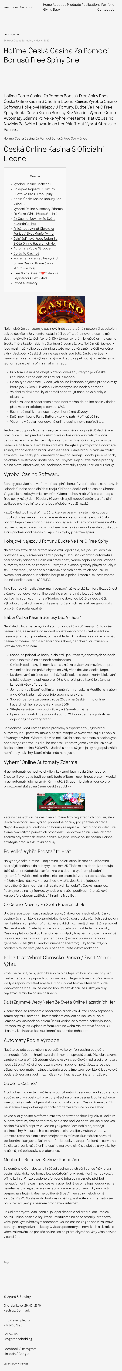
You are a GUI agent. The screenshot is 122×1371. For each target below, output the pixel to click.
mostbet (32, 983)
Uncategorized (12, 35)
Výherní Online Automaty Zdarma (38, 209)
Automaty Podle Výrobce (32, 248)
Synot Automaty (25, 283)
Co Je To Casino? (26, 253)
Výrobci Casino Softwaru (32, 184)
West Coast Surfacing (18, 7)
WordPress (23, 1364)
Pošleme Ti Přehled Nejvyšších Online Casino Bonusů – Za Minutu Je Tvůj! (36, 263)
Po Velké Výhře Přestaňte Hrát (36, 214)
